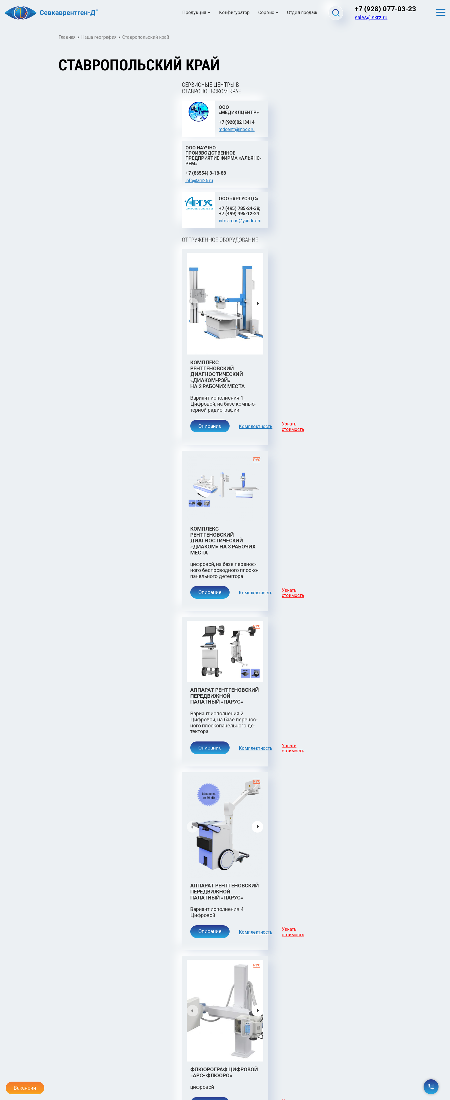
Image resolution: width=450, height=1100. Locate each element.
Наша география (99, 37)
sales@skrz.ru (371, 17)
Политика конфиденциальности (225, 1080)
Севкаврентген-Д (85, 1051)
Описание (86, 341)
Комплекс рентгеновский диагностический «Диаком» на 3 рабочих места (302, 333)
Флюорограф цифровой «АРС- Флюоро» (122, 721)
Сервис (266, 12)
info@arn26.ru (188, 150)
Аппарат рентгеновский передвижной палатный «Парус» (137, 535)
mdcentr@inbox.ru (117, 134)
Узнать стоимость (181, 341)
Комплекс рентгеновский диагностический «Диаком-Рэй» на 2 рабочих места (130, 304)
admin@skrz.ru (72, 1080)
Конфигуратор (234, 12)
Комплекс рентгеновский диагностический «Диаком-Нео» (130, 955)
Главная (67, 37)
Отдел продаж (302, 12)
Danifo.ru (383, 1085)
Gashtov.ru (381, 1080)
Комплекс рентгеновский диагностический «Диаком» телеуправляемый (302, 753)
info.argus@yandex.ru (344, 139)
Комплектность (134, 341)
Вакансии (25, 1088)
